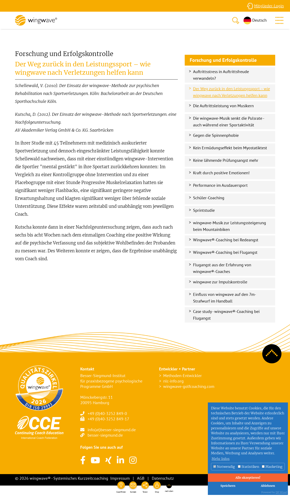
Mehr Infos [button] (221, 459)
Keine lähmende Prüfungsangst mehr (225, 160)
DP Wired (281, 492)
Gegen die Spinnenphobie (216, 135)
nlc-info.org (173, 381)
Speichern (227, 486)
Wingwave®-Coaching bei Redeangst (225, 240)
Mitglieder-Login (269, 6)
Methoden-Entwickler (182, 375)
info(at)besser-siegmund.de (112, 429)
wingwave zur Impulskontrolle (220, 282)
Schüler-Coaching (208, 198)
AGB (140, 478)
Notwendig (224, 467)
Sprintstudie (204, 210)
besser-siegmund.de (105, 435)
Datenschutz (163, 478)
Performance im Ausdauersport (220, 185)
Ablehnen (268, 486)
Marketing (272, 467)
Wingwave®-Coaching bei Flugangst (225, 252)
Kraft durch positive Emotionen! (221, 173)
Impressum (120, 478)
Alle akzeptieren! (247, 478)
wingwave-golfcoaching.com (188, 386)
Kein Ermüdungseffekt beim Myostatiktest (230, 148)
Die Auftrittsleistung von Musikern (223, 105)
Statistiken (248, 467)
